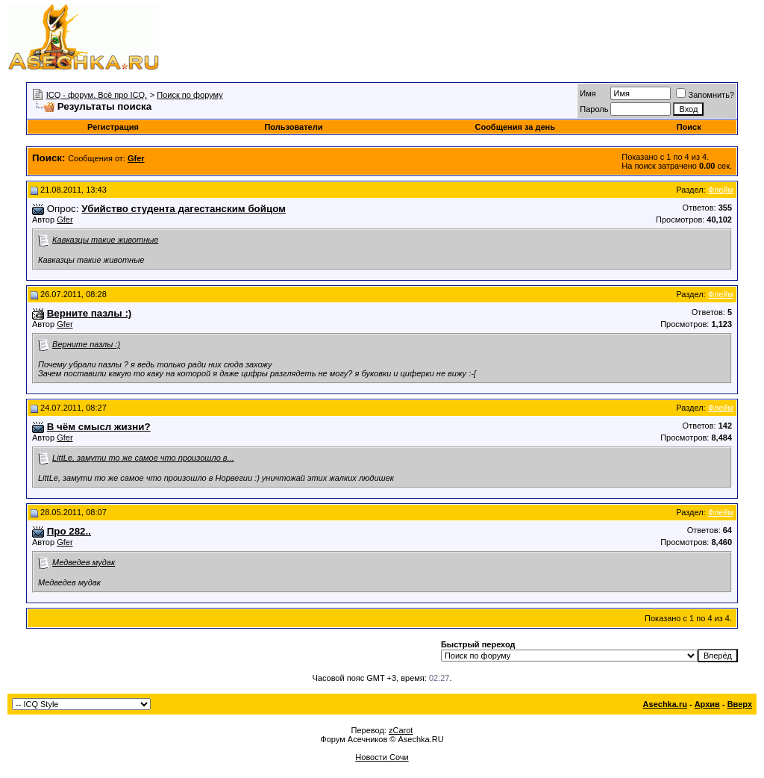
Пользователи (293, 126)
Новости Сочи (381, 757)
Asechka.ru (665, 704)
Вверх (739, 704)
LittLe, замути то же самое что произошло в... (143, 457)
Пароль (594, 109)
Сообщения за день (514, 126)
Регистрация (113, 126)
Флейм (720, 189)
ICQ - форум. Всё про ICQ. (96, 94)
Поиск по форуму (189, 94)
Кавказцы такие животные (105, 239)
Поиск (689, 126)
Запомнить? (705, 94)
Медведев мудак (83, 562)
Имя (587, 93)
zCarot (401, 730)
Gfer (64, 219)
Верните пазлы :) (86, 344)
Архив (707, 704)
